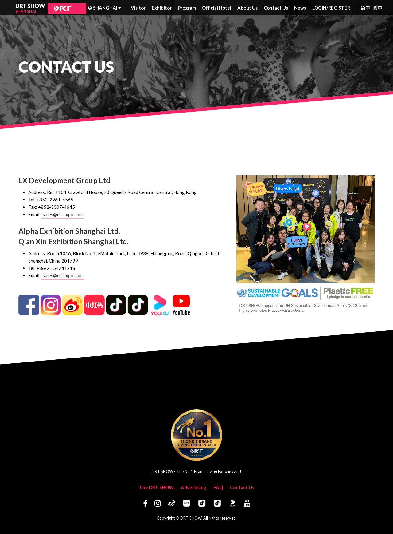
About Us (247, 7)
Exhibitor (162, 7)
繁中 (377, 7)
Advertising (193, 487)
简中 (365, 7)
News (300, 7)
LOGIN (320, 7)
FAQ (218, 487)
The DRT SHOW (156, 487)
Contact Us (276, 7)
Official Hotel (216, 7)
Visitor (138, 7)
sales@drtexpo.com (63, 214)
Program (187, 7)
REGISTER (339, 7)
